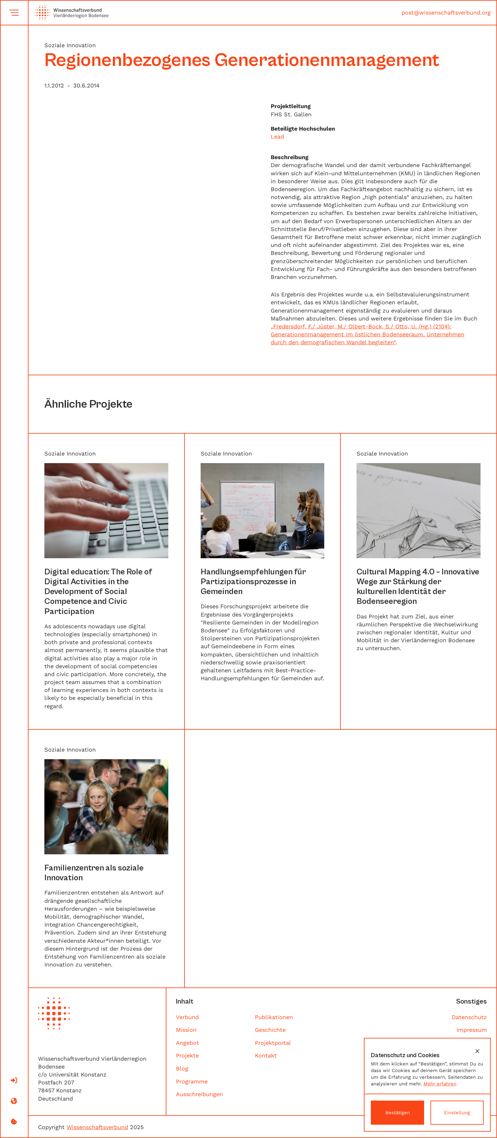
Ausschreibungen (199, 1094)
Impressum (471, 1029)
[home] (68, 12)
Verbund (187, 1017)
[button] (477, 1051)
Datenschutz (469, 1017)
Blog (182, 1068)
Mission (186, 1029)
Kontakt (266, 1055)
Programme (192, 1081)
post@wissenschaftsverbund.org (446, 12)
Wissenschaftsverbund (97, 1127)
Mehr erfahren (439, 1084)
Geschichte (270, 1029)
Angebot (187, 1042)
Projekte (187, 1055)
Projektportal (273, 1042)
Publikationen (274, 1017)
